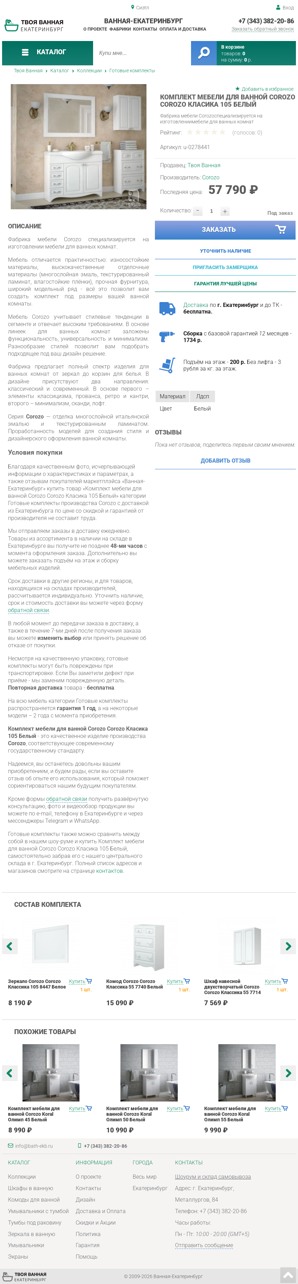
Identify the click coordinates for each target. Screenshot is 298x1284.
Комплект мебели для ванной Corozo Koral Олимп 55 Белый (230, 1114)
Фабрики (120, 29)
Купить (77, 981)
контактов (109, 871)
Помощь (87, 1256)
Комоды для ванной (34, 1199)
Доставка (195, 305)
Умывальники (26, 1245)
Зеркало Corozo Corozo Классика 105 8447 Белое (37, 984)
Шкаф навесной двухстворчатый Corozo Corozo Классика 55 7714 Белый (232, 989)
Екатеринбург (150, 1188)
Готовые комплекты (132, 70)
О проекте (95, 29)
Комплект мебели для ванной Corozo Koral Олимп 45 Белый (34, 1114)
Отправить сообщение (204, 1245)
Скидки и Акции (96, 1222)
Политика (88, 1234)
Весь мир (145, 1176)
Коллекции (89, 70)
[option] (78, 146)
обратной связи (28, 610)
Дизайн (85, 1199)
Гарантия (88, 1245)
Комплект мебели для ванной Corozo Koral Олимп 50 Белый (132, 1114)
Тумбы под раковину (34, 1222)
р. (248, 60)
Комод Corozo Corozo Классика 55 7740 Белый (134, 984)
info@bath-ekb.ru (34, 1146)
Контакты (145, 29)
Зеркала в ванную (31, 1234)
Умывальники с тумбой (38, 1211)
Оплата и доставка (182, 29)
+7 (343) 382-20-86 (266, 21)
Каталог (59, 70)
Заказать (244, 230)
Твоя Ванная (28, 70)
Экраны (18, 1256)
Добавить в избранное (267, 89)
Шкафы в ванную (30, 1188)
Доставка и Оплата (101, 1211)
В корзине (233, 47)
